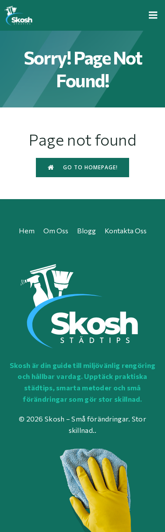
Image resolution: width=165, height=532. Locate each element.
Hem (27, 230)
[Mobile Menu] (153, 15)
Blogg (86, 230)
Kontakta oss (126, 230)
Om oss (55, 230)
